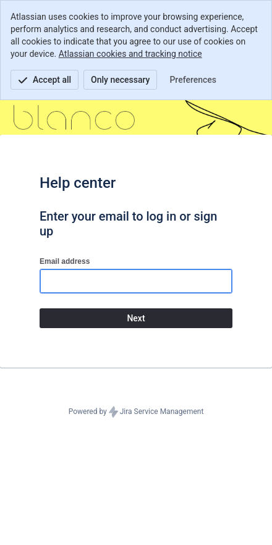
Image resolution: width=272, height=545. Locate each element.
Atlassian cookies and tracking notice (130, 54)
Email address (65, 261)
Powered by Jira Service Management (136, 412)
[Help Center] (74, 117)
